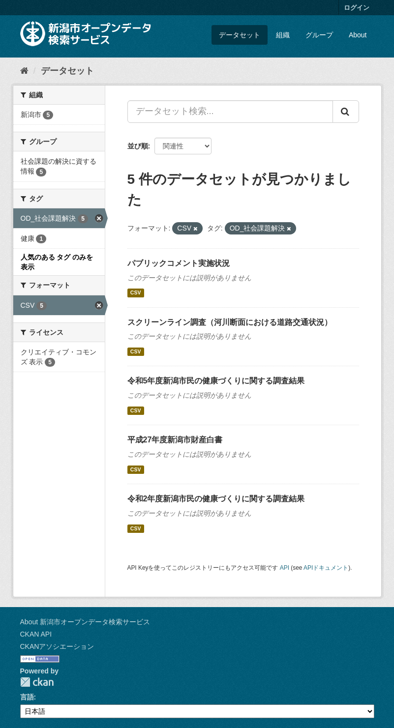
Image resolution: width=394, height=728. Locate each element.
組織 (283, 35)
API (284, 567)
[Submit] (346, 111)
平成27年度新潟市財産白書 (175, 440)
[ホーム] (24, 71)
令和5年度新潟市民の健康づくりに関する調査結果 (216, 381)
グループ (319, 35)
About (358, 35)
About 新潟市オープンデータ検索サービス (85, 622)
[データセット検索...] (230, 111)
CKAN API (36, 634)
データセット (239, 35)
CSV (135, 293)
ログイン (356, 7)
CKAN (37, 682)
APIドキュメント (325, 567)
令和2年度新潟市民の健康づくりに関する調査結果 (216, 499)
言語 (27, 697)
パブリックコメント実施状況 (178, 263)
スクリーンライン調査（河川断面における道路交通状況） (229, 322)
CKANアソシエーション (57, 646)
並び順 (137, 146)
